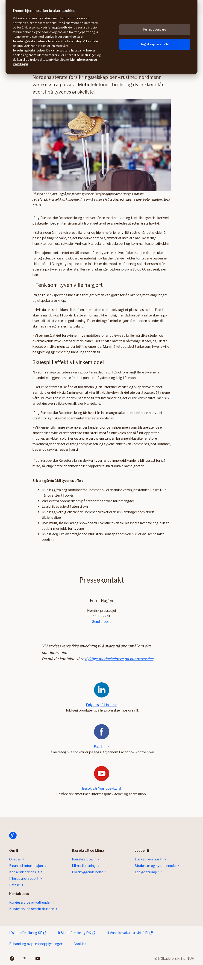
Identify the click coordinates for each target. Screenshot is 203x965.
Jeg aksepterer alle (155, 44)
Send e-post (101, 621)
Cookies (80, 944)
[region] (101, 37)
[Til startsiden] (13, 835)
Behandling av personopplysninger (35, 944)
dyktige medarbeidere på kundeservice (119, 658)
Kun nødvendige (154, 29)
